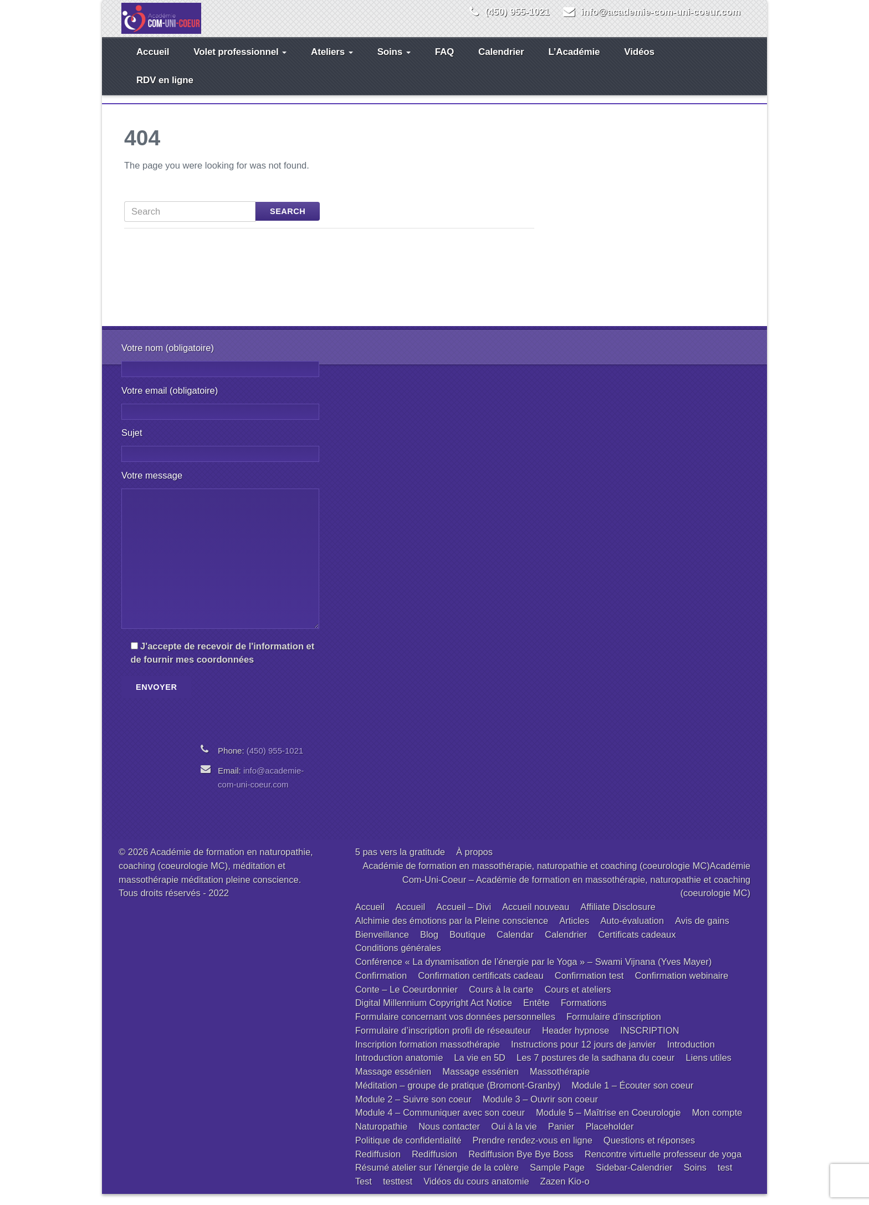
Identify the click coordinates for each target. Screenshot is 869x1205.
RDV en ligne (164, 91)
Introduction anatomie (399, 1069)
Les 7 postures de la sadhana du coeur (595, 1069)
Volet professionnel (240, 63)
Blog (429, 945)
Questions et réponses (649, 1151)
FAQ (444, 63)
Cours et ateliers (577, 1000)
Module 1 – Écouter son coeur (632, 1096)
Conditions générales (398, 959)
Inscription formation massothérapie (427, 1055)
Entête (536, 1014)
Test (363, 1192)
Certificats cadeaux (637, 945)
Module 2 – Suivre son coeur (413, 1110)
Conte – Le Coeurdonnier (406, 1000)
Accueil (152, 63)
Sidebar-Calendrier (634, 1178)
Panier (561, 1137)
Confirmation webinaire (681, 987)
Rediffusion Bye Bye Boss (521, 1165)
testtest (397, 1192)
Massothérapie (560, 1082)
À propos (474, 863)
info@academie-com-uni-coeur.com (660, 12)
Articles (574, 932)
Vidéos (639, 63)
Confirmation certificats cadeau (481, 987)
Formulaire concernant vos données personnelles (455, 1028)
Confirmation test (589, 987)
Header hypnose (575, 1041)
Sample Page (557, 1178)
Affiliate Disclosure (617, 918)
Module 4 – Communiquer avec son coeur (440, 1123)
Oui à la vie (514, 1137)
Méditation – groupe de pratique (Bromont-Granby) (458, 1096)
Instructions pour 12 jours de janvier (583, 1055)
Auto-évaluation (632, 932)
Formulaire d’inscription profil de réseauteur (443, 1041)
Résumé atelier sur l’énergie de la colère (437, 1178)
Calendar (515, 945)
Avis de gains (702, 932)
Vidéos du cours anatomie (476, 1192)
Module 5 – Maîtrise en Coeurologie (608, 1123)
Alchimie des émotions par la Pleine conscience (452, 932)
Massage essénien (393, 1082)
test (725, 1178)
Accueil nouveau (535, 918)
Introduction (690, 1055)
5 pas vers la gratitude (400, 863)
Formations (584, 1014)
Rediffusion (378, 1165)
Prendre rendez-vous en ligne (532, 1151)
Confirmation (381, 987)
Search (287, 222)
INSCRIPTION (649, 1041)
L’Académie (574, 63)
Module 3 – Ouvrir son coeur (540, 1110)
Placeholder (609, 1137)
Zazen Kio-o (565, 1192)
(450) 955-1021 (517, 12)
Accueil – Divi (463, 918)
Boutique (467, 945)
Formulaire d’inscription (613, 1028)
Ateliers (332, 63)
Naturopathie (381, 1137)
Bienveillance (382, 945)
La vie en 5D (479, 1069)
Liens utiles (709, 1069)
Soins (394, 63)
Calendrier (501, 63)
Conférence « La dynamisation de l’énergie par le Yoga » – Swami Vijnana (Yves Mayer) (533, 973)
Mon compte (717, 1123)
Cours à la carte (501, 1000)
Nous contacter (449, 1137)
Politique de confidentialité (408, 1151)
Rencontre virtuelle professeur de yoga (663, 1165)
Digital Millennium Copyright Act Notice (433, 1014)
